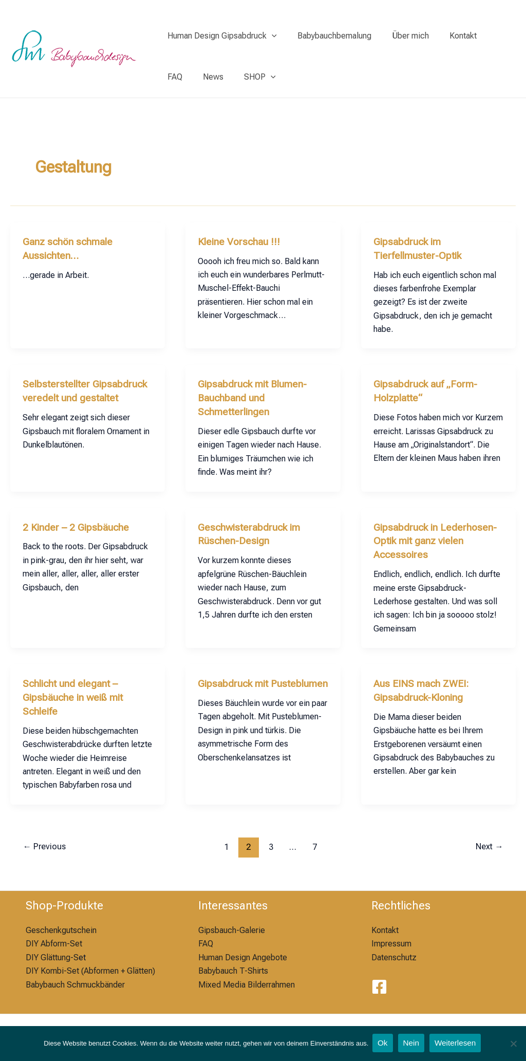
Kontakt (448, 36)
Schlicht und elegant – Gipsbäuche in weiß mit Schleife (75, 693)
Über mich (400, 36)
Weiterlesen (457, 1043)
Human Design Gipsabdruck (220, 36)
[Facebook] (379, 982)
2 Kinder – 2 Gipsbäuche (77, 524)
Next (488, 841)
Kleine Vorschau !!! (240, 241)
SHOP (218, 77)
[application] (270, 36)
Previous (46, 841)
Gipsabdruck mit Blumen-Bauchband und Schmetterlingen (255, 396)
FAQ (486, 36)
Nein (411, 1043)
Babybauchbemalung (328, 36)
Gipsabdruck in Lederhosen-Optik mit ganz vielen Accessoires (436, 537)
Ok (382, 1043)
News (175, 77)
